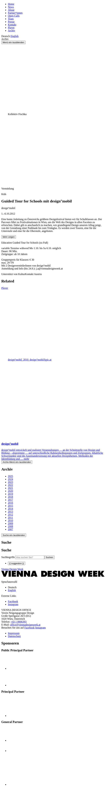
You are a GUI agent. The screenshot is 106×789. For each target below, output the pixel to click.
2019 (10, 494)
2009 (10, 523)
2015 (10, 505)
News (11, 7)
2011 (10, 517)
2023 (10, 482)
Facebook (29, 627)
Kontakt (12, 24)
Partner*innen (15, 12)
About (11, 10)
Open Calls (14, 15)
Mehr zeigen (9, 237)
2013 (10, 511)
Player (11, 27)
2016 (10, 502)
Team (11, 18)
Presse (11, 21)
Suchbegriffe (8, 557)
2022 (10, 485)
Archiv (11, 30)
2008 (10, 526)
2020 (10, 491)
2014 (10, 508)
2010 (10, 520)
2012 (10, 514)
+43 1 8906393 (18, 621)
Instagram (40, 627)
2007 (10, 529)
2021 (10, 488)
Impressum (13, 633)
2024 (10, 479)
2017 (10, 499)
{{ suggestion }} (16, 563)
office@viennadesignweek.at (25, 624)
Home (11, 4)
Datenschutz (14, 636)
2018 (10, 496)
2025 (10, 476)
